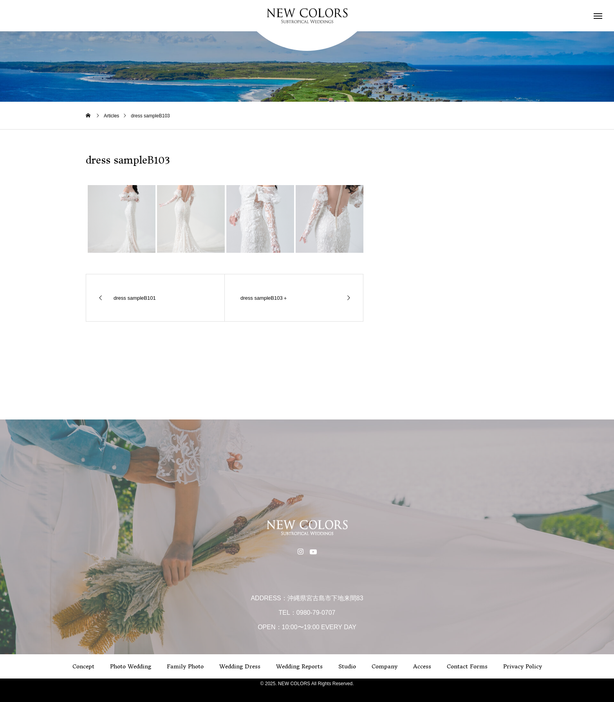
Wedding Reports (299, 666)
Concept (83, 666)
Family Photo (185, 666)
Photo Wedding (130, 666)
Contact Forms (467, 666)
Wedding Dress (239, 666)
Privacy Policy (522, 666)
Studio (347, 666)
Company (384, 666)
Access (422, 666)
